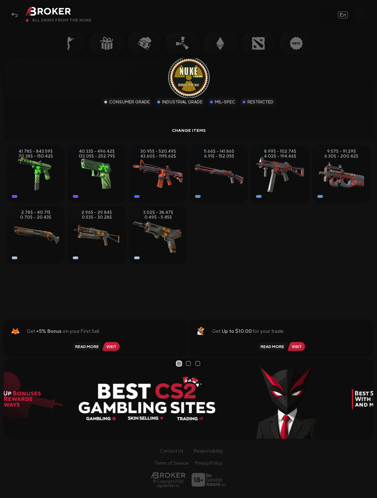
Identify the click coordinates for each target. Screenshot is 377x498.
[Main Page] (168, 475)
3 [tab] (199, 363)
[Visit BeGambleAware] (209, 480)
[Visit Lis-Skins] (112, 346)
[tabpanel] (189, 398)
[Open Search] (360, 15)
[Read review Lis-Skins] (86, 346)
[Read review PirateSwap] (271, 346)
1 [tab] (180, 363)
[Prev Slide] (11, 398)
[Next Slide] (365, 398)
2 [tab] (189, 363)
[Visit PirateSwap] (298, 346)
